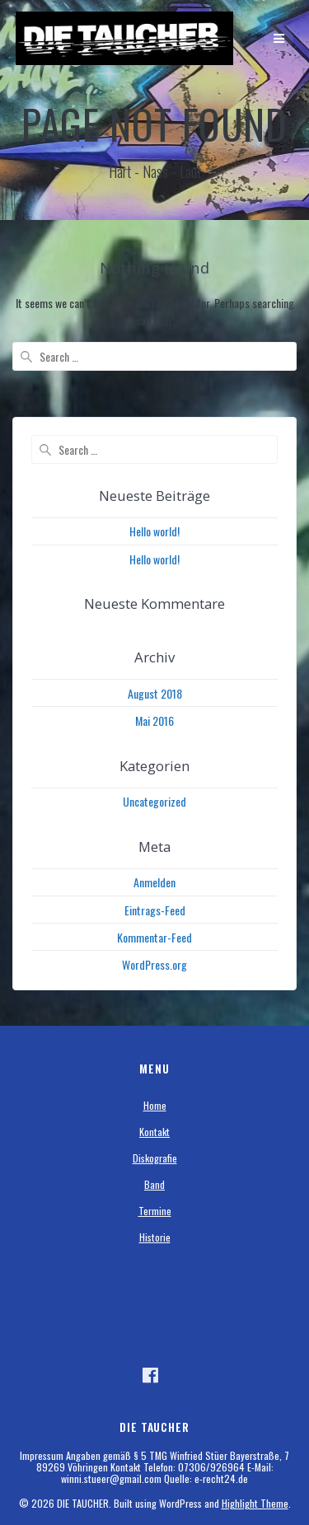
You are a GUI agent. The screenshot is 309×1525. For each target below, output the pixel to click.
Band (154, 1184)
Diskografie (155, 1158)
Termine (154, 1211)
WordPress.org (154, 964)
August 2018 (155, 693)
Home (154, 1105)
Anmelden (154, 882)
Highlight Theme (255, 1503)
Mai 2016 (154, 720)
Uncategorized (154, 801)
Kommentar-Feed (154, 937)
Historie (155, 1237)
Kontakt (154, 1131)
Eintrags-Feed (154, 910)
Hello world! (154, 531)
